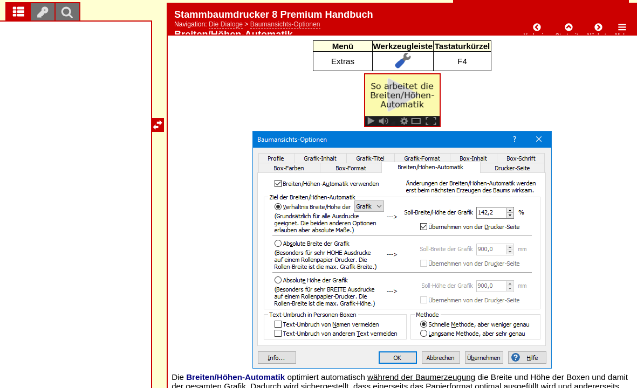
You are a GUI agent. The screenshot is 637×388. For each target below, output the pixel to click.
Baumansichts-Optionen (285, 24)
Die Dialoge (226, 24)
